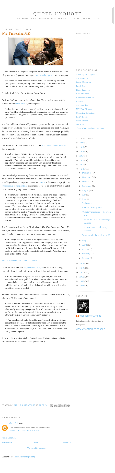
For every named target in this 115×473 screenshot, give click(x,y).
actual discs (20, 103)
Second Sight (82, 120)
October (86, 181)
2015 (81, 164)
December (87, 172)
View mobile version (36, 448)
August (85, 190)
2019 (81, 147)
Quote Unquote (57, 13)
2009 (81, 281)
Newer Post (7, 442)
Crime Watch (82, 78)
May (84, 240)
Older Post (66, 442)
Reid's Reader (82, 117)
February (86, 253)
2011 (81, 272)
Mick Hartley (82, 105)
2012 (81, 268)
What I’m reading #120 (92, 207)
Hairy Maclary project (44, 75)
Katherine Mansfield (85, 97)
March (85, 249)
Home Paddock (83, 90)
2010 (81, 276)
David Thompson (83, 82)
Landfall (80, 101)
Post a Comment (9, 437)
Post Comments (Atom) (24, 456)
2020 (81, 142)
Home (37, 442)
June (84, 199)
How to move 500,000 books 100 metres (19, 260)
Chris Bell (13, 423)
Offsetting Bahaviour (85, 113)
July (84, 194)
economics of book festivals (54, 145)
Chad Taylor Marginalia (86, 74)
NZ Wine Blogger (84, 109)
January (86, 258)
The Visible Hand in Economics (90, 128)
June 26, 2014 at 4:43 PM (24, 430)
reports (42, 182)
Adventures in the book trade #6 (96, 235)
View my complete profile (90, 329)
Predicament (87, 203)
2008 (81, 285)
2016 (81, 160)
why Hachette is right (33, 267)
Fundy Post (81, 86)
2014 (81, 169)
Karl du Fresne (82, 93)
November (87, 177)
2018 (81, 151)
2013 (81, 263)
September (87, 186)
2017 (81, 156)
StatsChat (80, 124)
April (84, 245)
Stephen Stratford (90, 316)
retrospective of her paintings (14, 185)
